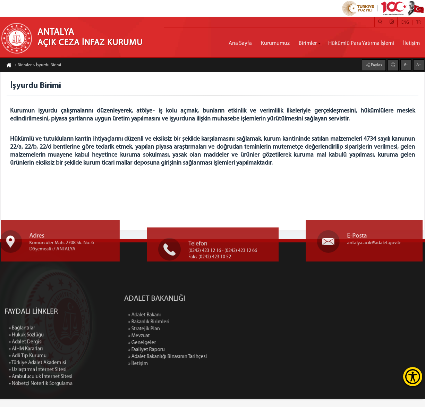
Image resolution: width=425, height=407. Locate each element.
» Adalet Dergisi (26, 386)
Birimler (308, 43)
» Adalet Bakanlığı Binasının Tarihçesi (205, 365)
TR (418, 22)
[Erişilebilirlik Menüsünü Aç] (412, 376)
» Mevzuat (176, 344)
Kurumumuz (275, 43)
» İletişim (176, 372)
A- (406, 65)
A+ (418, 65)
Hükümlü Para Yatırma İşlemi (361, 43)
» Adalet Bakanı (182, 323)
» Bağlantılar (22, 372)
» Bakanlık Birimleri (186, 330)
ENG (405, 22)
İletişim (411, 43)
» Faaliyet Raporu (184, 358)
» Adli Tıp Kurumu (27, 399)
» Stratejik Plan (181, 337)
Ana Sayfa (240, 43)
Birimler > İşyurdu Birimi (37, 65)
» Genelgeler (180, 351)
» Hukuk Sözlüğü (26, 379)
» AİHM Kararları (26, 393)
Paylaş (376, 65)
